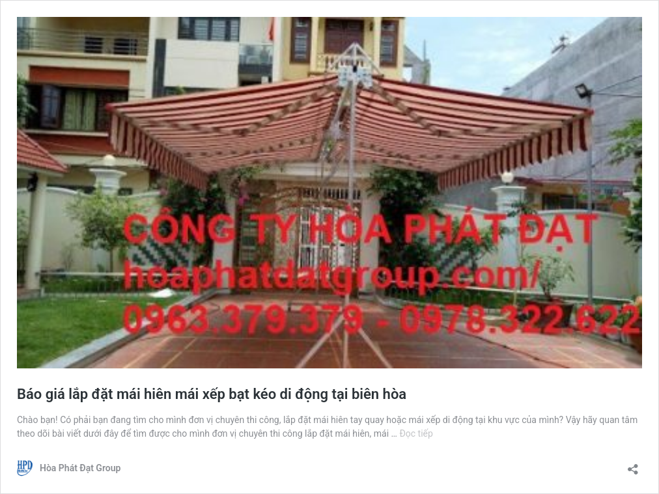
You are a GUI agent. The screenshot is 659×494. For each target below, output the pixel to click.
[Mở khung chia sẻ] (633, 465)
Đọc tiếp (415, 433)
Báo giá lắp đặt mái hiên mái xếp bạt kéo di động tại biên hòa (211, 394)
